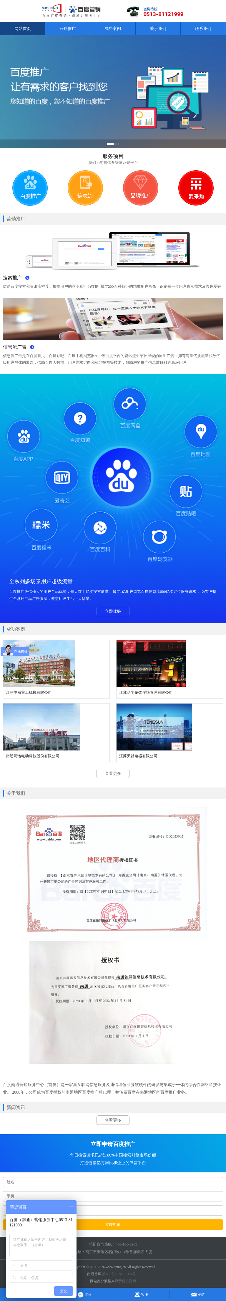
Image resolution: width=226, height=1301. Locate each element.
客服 (141, 1294)
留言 (84, 1294)
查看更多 (113, 773)
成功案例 (112, 28)
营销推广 (67, 28)
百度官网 (129, 1281)
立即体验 (113, 611)
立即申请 (113, 1224)
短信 (198, 1294)
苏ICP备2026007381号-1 (120, 1274)
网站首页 (22, 28)
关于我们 (158, 28)
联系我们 (203, 28)
